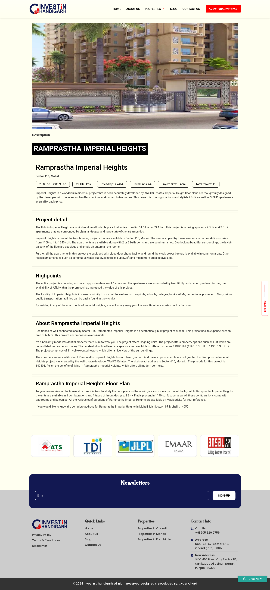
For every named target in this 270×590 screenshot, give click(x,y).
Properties (152, 9)
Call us (265, 306)
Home (115, 9)
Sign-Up (224, 495)
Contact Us (188, 9)
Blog (171, 9)
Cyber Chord (188, 584)
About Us (130, 9)
